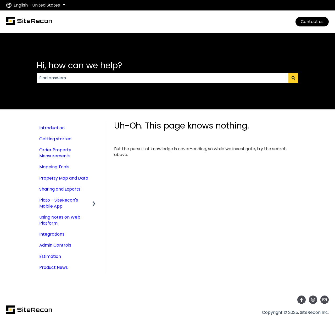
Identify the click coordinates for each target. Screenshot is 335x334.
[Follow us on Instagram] (313, 300)
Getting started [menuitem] (55, 139)
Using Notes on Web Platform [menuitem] (59, 220)
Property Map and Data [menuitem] (63, 178)
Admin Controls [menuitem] (55, 245)
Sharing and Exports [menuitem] (59, 189)
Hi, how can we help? (79, 65)
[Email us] (324, 300)
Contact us (312, 22)
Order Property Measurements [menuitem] (55, 153)
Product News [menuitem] (53, 267)
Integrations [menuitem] (51, 234)
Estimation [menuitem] (50, 256)
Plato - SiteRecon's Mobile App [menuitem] (58, 203)
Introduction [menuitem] (52, 128)
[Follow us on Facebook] (301, 300)
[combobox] (162, 78)
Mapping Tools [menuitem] (54, 167)
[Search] (293, 78)
